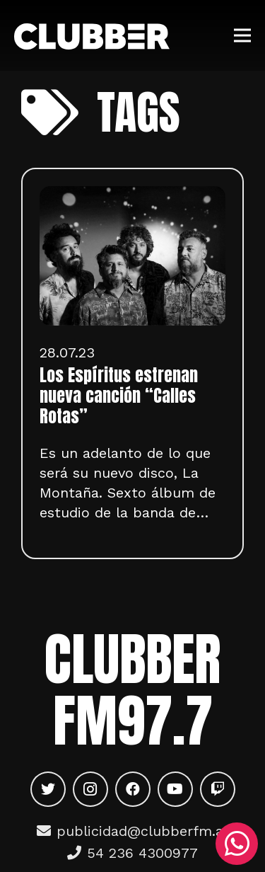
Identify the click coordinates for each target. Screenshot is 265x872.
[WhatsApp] (237, 843)
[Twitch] (217, 789)
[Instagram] (90, 789)
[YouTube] (175, 789)
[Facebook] (133, 789)
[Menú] (242, 35)
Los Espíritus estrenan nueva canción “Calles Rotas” (119, 395)
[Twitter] (48, 789)
